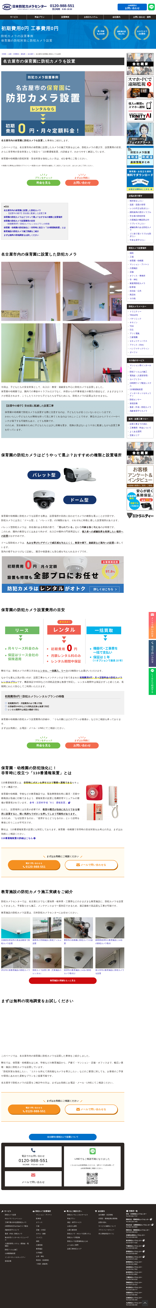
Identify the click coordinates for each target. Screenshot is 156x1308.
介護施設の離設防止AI (139, 220)
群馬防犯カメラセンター (135, 1252)
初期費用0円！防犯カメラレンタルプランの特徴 (28, 224)
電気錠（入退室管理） (139, 375)
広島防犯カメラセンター (134, 1298)
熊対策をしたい (136, 201)
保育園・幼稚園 (136, 261)
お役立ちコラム (91, 17)
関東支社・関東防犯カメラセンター (139, 1220)
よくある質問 (135, 431)
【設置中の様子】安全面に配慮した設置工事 (26, 213)
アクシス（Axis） (137, 345)
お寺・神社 (40, 1257)
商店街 (133, 295)
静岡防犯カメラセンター (134, 1263)
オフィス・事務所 (137, 276)
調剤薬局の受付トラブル (140, 212)
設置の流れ (102, 1223)
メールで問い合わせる (93, 865)
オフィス (39, 1223)
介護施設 (133, 268)
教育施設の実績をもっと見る (62, 981)
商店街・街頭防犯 (42, 1261)
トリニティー (135, 311)
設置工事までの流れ (138, 424)
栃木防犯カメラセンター (135, 1258)
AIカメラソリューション (13, 1219)
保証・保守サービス (74, 1223)
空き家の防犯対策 (137, 216)
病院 (132, 253)
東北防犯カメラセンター (134, 1288)
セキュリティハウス (138, 341)
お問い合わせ (132, 8)
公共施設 (39, 1253)
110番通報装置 (136, 389)
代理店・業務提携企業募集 (107, 1219)
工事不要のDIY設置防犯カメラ (15, 1223)
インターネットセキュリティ (15, 1258)
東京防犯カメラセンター (135, 1241)
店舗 (132, 272)
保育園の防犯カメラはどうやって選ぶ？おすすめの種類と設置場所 (33, 217)
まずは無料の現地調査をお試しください (21, 235)
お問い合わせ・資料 (142, 17)
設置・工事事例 (14, 54)
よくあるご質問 (72, 1246)
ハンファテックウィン (139, 349)
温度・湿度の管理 (137, 205)
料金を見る (43, 183)
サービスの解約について (107, 1227)
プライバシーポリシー (106, 1231)
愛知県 (23, 54)
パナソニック (135, 319)
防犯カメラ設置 (10, 1216)
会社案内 (116, 17)
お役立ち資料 (72, 1227)
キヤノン (133, 322)
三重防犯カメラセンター (134, 1278)
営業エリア (134, 435)
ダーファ (133, 352)
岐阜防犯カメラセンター (134, 1273)
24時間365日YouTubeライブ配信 (16, 1227)
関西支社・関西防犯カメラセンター (137, 1231)
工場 (132, 257)
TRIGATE (134, 315)
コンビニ (39, 1238)
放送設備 (133, 403)
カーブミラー (135, 379)
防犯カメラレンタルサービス (77, 1216)
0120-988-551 (62, 7)
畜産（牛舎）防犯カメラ (140, 407)
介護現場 (39, 1246)
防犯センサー (135, 400)
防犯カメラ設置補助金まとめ (77, 1242)
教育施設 (39, 1250)
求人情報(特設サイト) (106, 1234)
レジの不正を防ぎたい (139, 208)
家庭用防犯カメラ (137, 283)
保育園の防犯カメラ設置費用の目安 (19, 221)
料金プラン (39, 17)
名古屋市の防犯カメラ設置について (62, 1138)
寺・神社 (133, 279)
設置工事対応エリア (74, 1250)
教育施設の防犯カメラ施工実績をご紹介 (21, 231)
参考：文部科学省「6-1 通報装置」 (49, 803)
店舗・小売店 (41, 1231)
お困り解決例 (72, 1231)
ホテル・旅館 (41, 1234)
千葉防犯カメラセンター (135, 1247)
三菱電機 (133, 337)
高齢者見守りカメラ (138, 411)
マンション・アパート (139, 264)
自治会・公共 (135, 291)
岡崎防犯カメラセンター (134, 1283)
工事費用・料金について (140, 428)
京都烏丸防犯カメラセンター (135, 1236)
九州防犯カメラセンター (134, 1304)
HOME (4, 54)
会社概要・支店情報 (105, 1216)
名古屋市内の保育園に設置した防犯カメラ (22, 210)
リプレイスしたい (137, 223)
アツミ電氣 (134, 333)
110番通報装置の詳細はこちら (18, 838)
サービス (14, 17)
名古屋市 (31, 54)
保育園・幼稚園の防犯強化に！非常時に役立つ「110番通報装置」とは (35, 228)
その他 (133, 298)
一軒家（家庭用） (42, 1265)
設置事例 (65, 17)
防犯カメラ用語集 (73, 1238)
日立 (132, 330)
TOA (132, 326)
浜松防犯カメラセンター (134, 1268)
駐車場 (133, 287)
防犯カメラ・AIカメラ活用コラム (79, 1234)
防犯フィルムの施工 (138, 372)
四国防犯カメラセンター (134, 1293)
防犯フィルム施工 (11, 1250)
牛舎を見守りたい (137, 240)
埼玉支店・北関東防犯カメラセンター (139, 1226)
